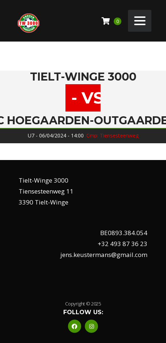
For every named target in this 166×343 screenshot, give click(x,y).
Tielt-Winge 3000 (83, 77)
